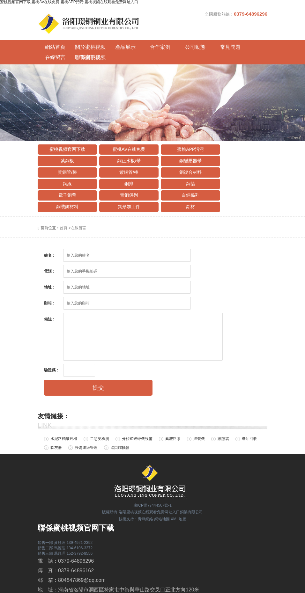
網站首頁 (52, 38)
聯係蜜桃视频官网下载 (253, 39)
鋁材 (122, 176)
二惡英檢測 (99, 408)
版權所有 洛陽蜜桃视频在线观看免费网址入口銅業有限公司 (152, 481)
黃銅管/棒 (180, 141)
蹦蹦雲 (223, 408)
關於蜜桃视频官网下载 (80, 39)
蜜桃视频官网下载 (65, 130)
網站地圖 (162, 488)
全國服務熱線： (236, 14)
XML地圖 (178, 488)
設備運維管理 (86, 416)
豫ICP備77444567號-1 (152, 474)
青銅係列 (122, 164)
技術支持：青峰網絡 (136, 488)
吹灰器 (56, 416)
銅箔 (237, 153)
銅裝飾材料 (237, 164)
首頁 (63, 197)
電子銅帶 (65, 164)
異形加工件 (65, 176)
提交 (98, 357)
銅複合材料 (65, 153)
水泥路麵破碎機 (63, 408)
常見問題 (195, 38)
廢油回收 (249, 408)
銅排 (179, 153)
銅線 (122, 153)
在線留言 (224, 38)
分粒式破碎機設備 (137, 408)
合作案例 (138, 38)
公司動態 (167, 38)
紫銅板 (237, 130)
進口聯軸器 (120, 416)
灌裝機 (199, 408)
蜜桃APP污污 (180, 130)
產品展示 (109, 38)
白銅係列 (180, 164)
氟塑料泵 (173, 408)
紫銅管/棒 (237, 141)
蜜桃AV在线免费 (123, 130)
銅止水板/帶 (65, 141)
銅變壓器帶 (122, 141)
